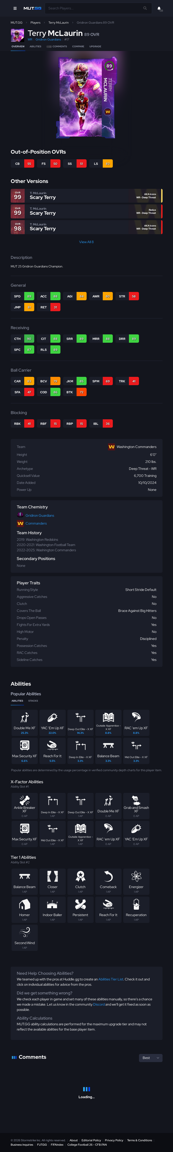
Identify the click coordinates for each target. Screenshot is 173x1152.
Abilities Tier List (110, 979)
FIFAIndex (57, 1145)
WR (30, 39)
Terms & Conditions (139, 1140)
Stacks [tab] (33, 700)
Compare (78, 46)
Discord (99, 1004)
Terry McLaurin (58, 22)
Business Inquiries (22, 1145)
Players (35, 22)
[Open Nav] (15, 8)
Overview (18, 46)
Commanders (36, 523)
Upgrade (95, 46)
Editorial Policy (91, 1140)
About (74, 1140)
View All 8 (86, 242)
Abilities (35, 46)
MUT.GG (16, 22)
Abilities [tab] (17, 700)
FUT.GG (42, 1145)
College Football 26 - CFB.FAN (87, 1145)
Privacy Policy (114, 1140)
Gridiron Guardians (48, 39)
